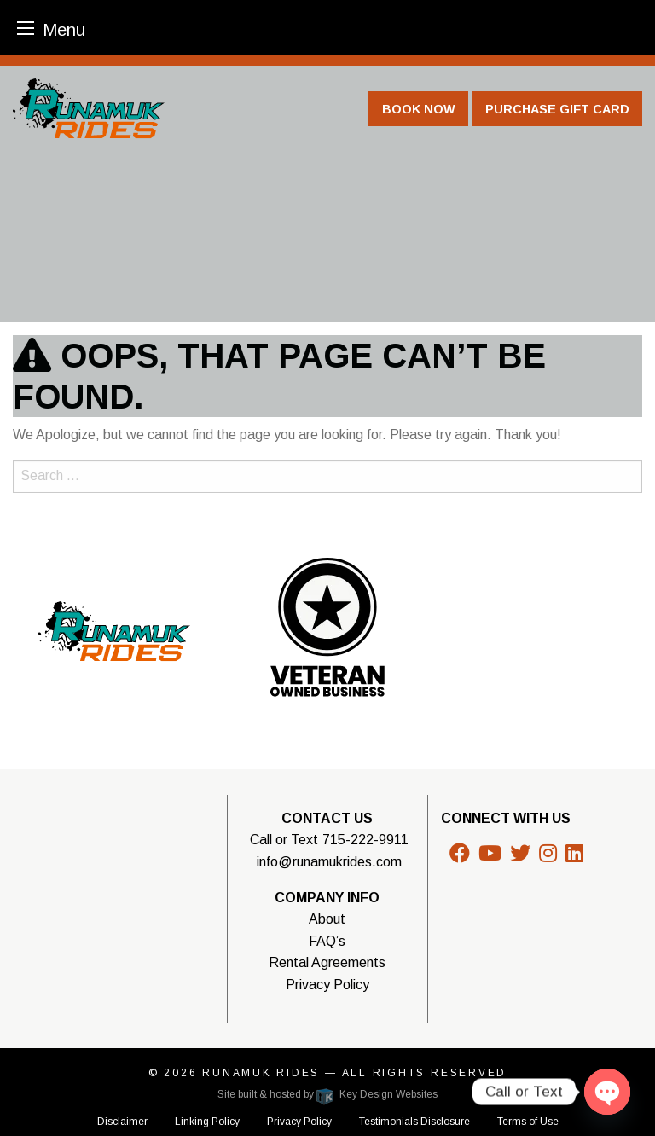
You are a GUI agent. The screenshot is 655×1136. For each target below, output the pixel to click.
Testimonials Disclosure (414, 1121)
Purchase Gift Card (557, 109)
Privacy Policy (327, 984)
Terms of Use (528, 1121)
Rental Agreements (327, 962)
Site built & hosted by (327, 1094)
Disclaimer (122, 1121)
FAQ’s (327, 941)
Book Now (418, 109)
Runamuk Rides (263, 1073)
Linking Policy (207, 1121)
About (327, 919)
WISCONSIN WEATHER (126, 872)
